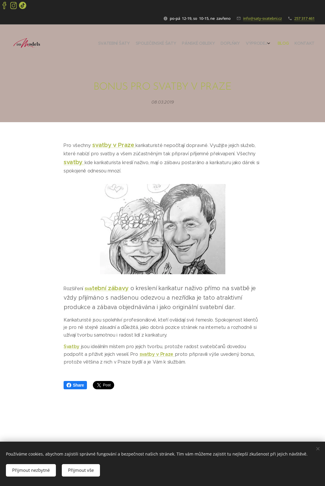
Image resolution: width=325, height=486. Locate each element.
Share (75, 385)
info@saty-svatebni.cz (262, 18)
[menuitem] (275, 43)
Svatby (72, 346)
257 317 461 (304, 18)
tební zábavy (110, 288)
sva (88, 288)
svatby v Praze (113, 145)
